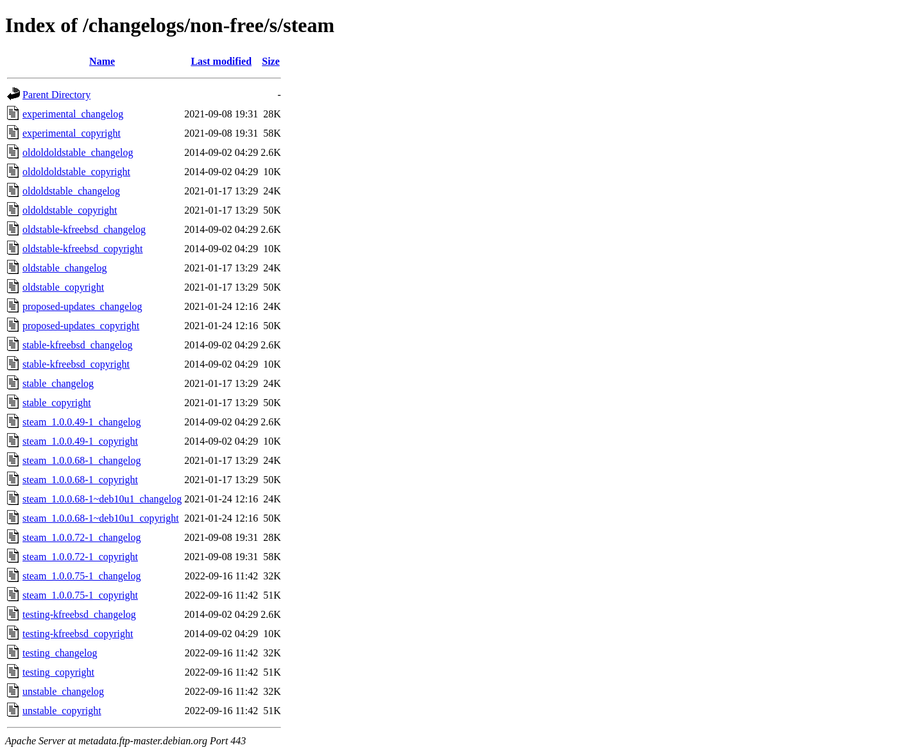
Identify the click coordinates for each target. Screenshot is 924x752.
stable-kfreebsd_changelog (77, 344)
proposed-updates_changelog (82, 306)
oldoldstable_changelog (71, 190)
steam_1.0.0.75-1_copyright (80, 595)
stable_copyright (56, 402)
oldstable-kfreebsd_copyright (82, 248)
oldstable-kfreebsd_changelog (84, 229)
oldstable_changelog (64, 267)
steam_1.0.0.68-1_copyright (80, 479)
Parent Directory (56, 94)
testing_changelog (59, 652)
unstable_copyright (61, 710)
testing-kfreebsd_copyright (77, 633)
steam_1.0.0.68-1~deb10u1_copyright (100, 518)
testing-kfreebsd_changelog (79, 614)
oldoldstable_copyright (69, 210)
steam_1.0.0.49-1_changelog (81, 421)
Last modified (221, 61)
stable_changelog (58, 383)
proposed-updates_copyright (80, 325)
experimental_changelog (72, 113)
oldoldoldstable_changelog (77, 152)
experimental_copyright (71, 133)
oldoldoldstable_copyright (76, 171)
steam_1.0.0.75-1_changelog (81, 575)
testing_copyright (58, 672)
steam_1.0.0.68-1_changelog (81, 460)
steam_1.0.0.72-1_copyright (80, 556)
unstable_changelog (63, 691)
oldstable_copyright (63, 287)
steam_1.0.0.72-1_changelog (81, 537)
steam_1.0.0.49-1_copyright (80, 441)
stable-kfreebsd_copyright (76, 364)
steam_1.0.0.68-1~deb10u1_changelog (102, 498)
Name (102, 61)
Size (271, 61)
